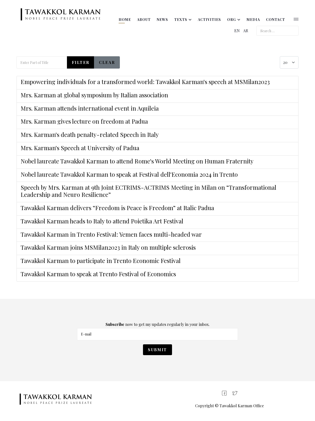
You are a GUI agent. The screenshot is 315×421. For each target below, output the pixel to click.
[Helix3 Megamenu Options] (296, 19)
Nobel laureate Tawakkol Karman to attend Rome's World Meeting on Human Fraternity (137, 161)
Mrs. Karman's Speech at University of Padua (80, 148)
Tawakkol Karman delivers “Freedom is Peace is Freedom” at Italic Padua (117, 208)
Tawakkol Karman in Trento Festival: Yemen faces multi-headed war (111, 234)
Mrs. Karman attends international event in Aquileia (90, 108)
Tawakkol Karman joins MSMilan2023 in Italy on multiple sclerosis (109, 247)
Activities (209, 19)
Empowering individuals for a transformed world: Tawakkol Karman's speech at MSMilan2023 (145, 82)
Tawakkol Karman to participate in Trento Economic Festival (101, 260)
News (162, 19)
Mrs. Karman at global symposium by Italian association (94, 95)
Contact (275, 19)
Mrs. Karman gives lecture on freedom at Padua (84, 121)
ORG (231, 19)
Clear (107, 62)
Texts (180, 19)
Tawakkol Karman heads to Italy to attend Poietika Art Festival (102, 221)
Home (125, 19)
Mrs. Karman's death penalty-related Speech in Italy (90, 134)
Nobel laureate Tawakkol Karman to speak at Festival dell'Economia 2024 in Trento (129, 174)
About (144, 19)
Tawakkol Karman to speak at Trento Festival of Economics (98, 274)
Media (253, 19)
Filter (80, 62)
